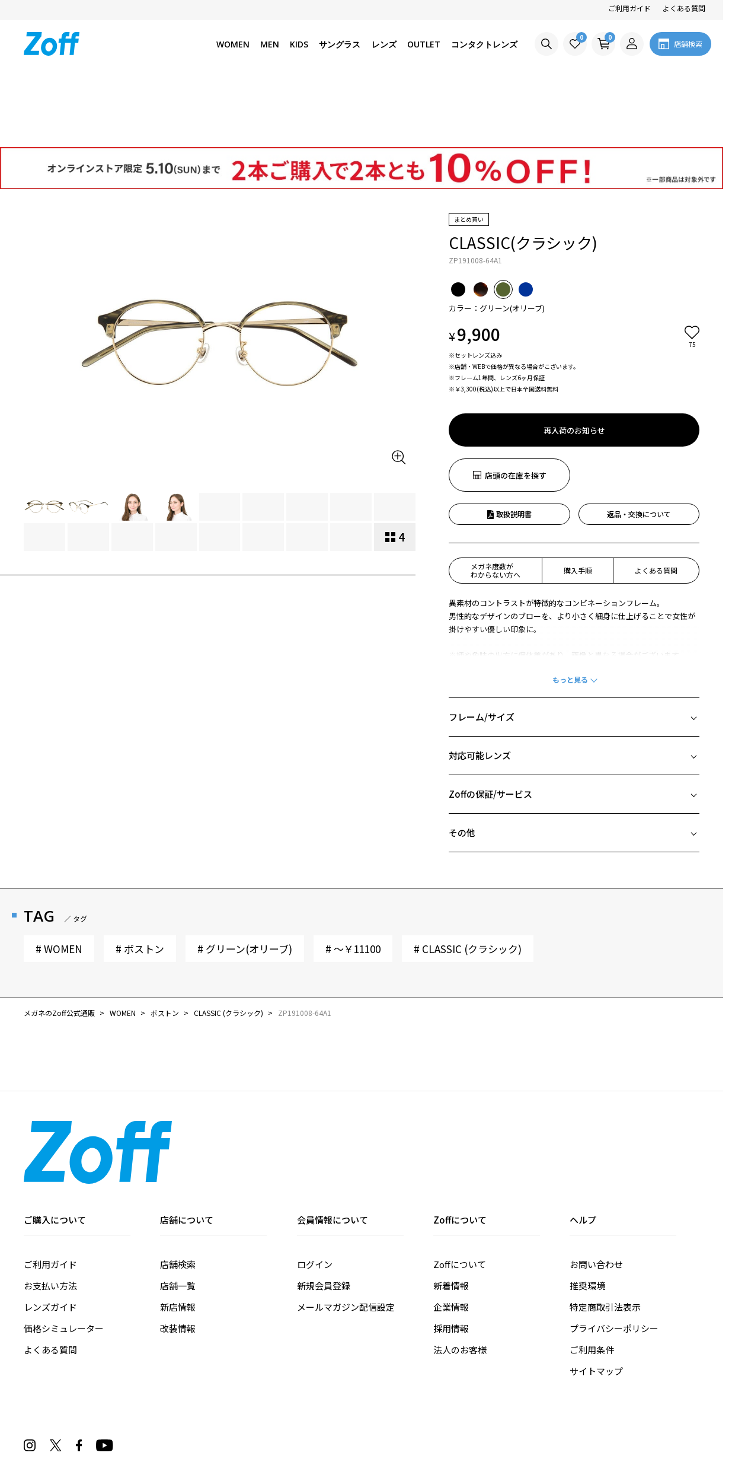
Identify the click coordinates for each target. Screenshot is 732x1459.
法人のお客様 (460, 1282)
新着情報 (451, 1218)
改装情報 (178, 1260)
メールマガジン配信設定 (346, 1239)
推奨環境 (587, 1218)
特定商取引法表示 (605, 1239)
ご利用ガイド (629, 8)
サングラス (339, 44)
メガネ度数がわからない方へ (495, 502)
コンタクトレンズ (484, 44)
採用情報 (451, 1260)
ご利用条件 (592, 1282)
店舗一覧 (178, 1218)
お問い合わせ (596, 1196)
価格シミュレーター (64, 1260)
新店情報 (178, 1239)
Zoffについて (459, 1196)
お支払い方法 (50, 1218)
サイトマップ (596, 1303)
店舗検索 (178, 1196)
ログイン (315, 1196)
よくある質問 (684, 8)
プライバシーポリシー (614, 1260)
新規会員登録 (323, 1218)
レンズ (384, 44)
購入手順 (578, 503)
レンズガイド (50, 1239)
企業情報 (451, 1239)
